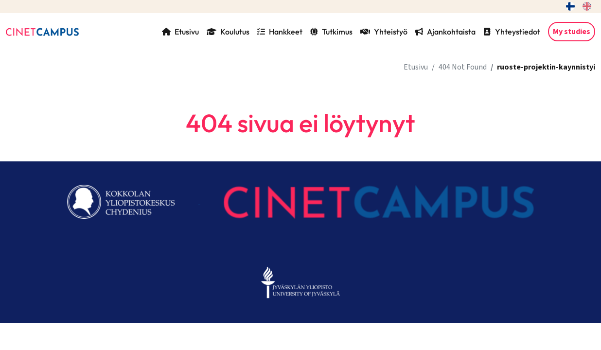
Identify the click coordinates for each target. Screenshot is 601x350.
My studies (571, 31)
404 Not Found (463, 67)
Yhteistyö (383, 31)
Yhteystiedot (511, 31)
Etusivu (180, 31)
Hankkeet (279, 31)
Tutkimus (331, 31)
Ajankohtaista (445, 31)
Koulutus (228, 31)
